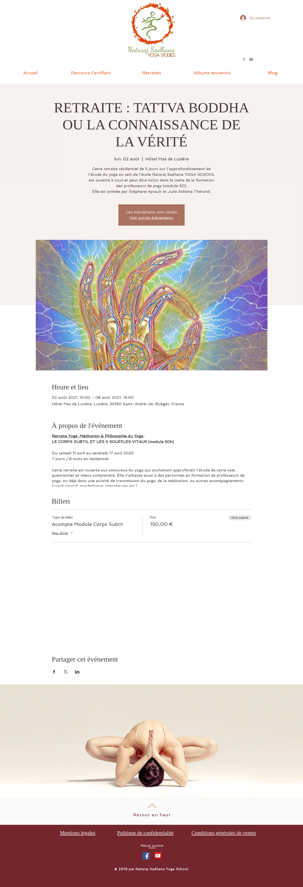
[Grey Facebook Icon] (244, 59)
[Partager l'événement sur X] (65, 672)
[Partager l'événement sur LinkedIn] (77, 672)
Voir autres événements (151, 217)
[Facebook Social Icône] (146, 855)
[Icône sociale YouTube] (157, 855)
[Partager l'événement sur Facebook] (54, 672)
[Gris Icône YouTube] (251, 59)
